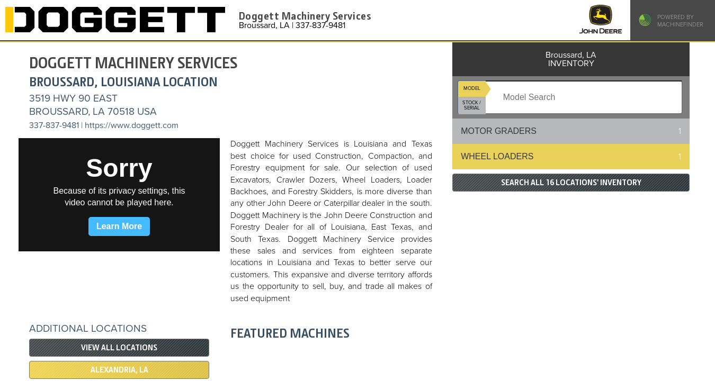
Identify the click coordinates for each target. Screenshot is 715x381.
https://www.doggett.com (131, 125)
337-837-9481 (54, 125)
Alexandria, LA (119, 370)
